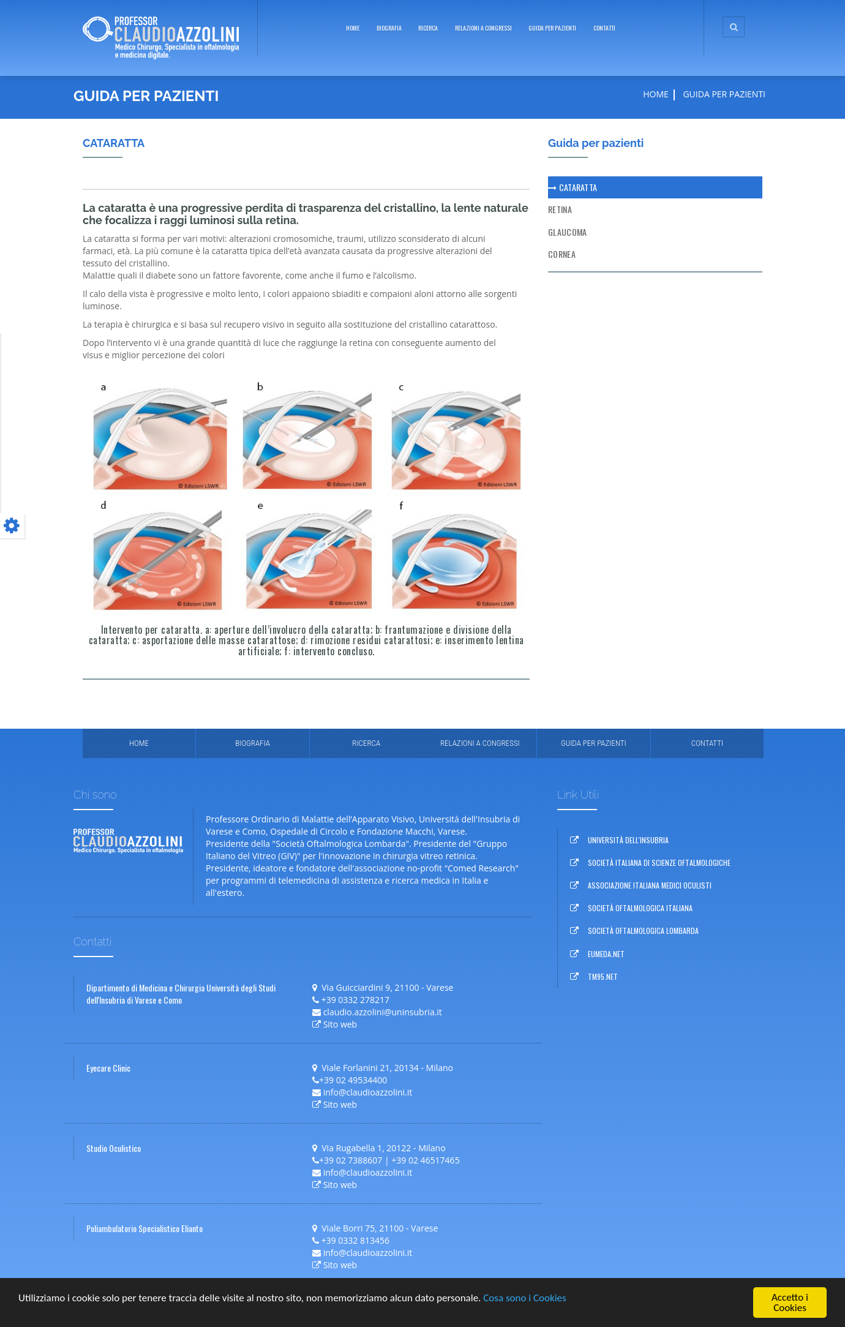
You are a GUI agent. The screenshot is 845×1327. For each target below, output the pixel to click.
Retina (560, 209)
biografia (389, 27)
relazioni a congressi (483, 27)
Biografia (252, 743)
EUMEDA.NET (606, 954)
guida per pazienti (552, 27)
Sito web (340, 1024)
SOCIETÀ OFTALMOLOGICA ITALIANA (640, 908)
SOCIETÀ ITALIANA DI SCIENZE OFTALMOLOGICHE (659, 862)
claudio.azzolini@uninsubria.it (382, 1012)
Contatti (604, 27)
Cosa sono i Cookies (524, 1297)
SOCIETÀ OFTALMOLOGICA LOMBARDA (643, 930)
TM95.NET (603, 976)
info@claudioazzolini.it (368, 1092)
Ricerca (366, 743)
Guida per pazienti (593, 743)
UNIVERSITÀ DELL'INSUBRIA (628, 840)
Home (352, 27)
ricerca (428, 27)
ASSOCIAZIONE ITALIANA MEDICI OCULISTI (650, 885)
